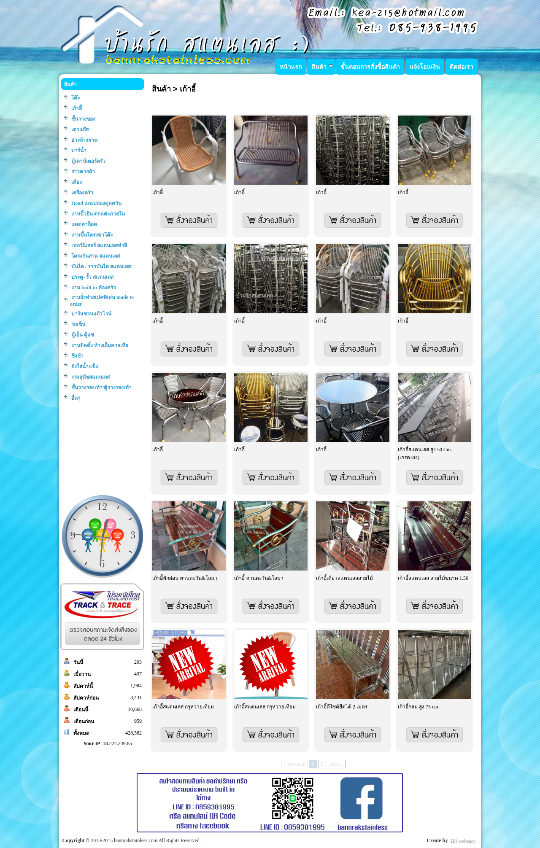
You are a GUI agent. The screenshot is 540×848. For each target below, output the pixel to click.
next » (336, 764)
